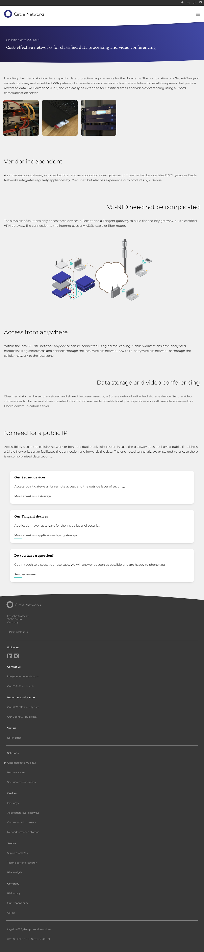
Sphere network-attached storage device (140, 396)
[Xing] (16, 656)
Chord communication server (26, 406)
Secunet (79, 180)
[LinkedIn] (9, 656)
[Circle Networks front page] (24, 14)
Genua (157, 180)
